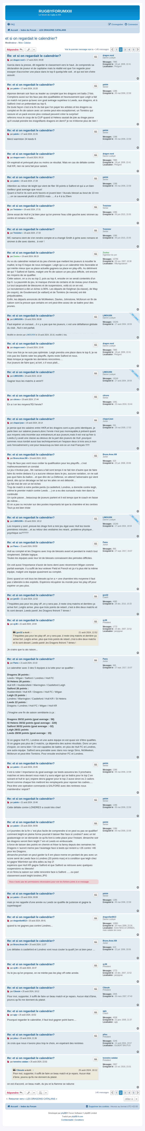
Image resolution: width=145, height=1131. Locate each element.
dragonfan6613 (109, 917)
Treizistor (107, 206)
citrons (106, 395)
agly (104, 1011)
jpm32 (105, 595)
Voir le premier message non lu (79, 49)
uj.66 (105, 620)
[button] (112, 49)
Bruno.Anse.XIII (110, 454)
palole (105, 85)
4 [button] (129, 49)
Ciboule (106, 988)
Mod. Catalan (25, 43)
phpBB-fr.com (77, 1117)
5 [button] (133, 49)
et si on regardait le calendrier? (31, 38)
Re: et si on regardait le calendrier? (34, 56)
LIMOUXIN (107, 316)
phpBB (64, 1113)
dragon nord (108, 55)
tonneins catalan (110, 1058)
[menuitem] (11, 24)
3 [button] (125, 49)
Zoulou (106, 253)
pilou (105, 1034)
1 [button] (116, 49)
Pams (105, 542)
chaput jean (108, 419)
